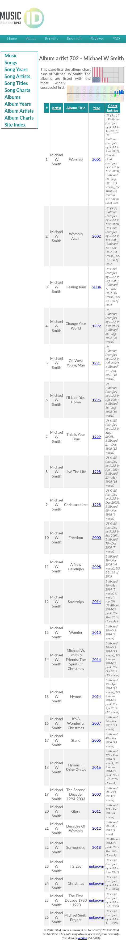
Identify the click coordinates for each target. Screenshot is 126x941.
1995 (96, 400)
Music (11, 55)
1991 (96, 363)
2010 (96, 632)
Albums (12, 97)
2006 (96, 740)
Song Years (16, 69)
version (82, 938)
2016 (96, 767)
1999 (96, 436)
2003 (96, 794)
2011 (96, 811)
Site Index (15, 125)
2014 (96, 601)
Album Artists (19, 111)
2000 (96, 537)
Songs (11, 62)
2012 (96, 828)
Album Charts (19, 118)
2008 (96, 566)
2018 (96, 847)
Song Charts (17, 90)
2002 (96, 236)
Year (96, 108)
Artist (56, 108)
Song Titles (16, 83)
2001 (96, 159)
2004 (96, 287)
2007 (96, 723)
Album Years (18, 104)
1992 (96, 326)
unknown (96, 866)
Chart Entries (112, 107)
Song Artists (17, 76)
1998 (96, 471)
